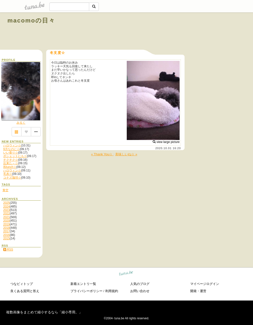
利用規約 (111, 291)
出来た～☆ (10, 163)
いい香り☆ (10, 152)
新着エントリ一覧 (83, 284)
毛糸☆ (7, 174)
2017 (6, 231)
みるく (21, 122)
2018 (6, 228)
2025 (6, 203)
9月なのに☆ (11, 149)
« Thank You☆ (102, 154)
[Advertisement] (189, 31)
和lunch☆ (9, 167)
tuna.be (126, 274)
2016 (6, 235)
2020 (6, 220)
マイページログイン (204, 284)
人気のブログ (139, 284)
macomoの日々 (31, 20)
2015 (6, 238)
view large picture (166, 142)
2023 (6, 210)
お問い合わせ (139, 291)
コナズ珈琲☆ (12, 177)
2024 (6, 206)
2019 (6, 224)
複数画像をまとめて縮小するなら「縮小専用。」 (44, 312)
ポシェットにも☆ (15, 156)
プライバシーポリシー (86, 291)
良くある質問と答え (24, 291)
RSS (8, 249)
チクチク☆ (10, 160)
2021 (6, 217)
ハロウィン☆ (12, 145)
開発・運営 (198, 291)
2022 (6, 213)
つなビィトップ (21, 284)
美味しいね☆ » (126, 154)
